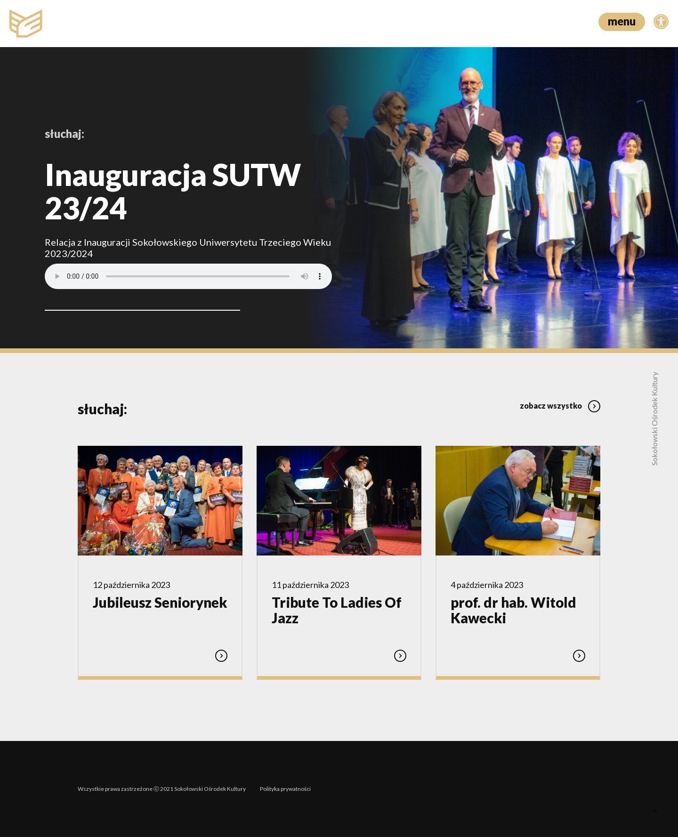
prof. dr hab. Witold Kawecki (513, 610)
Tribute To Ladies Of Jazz (337, 610)
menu (622, 21)
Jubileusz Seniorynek (160, 602)
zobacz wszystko (560, 405)
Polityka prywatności (285, 788)
